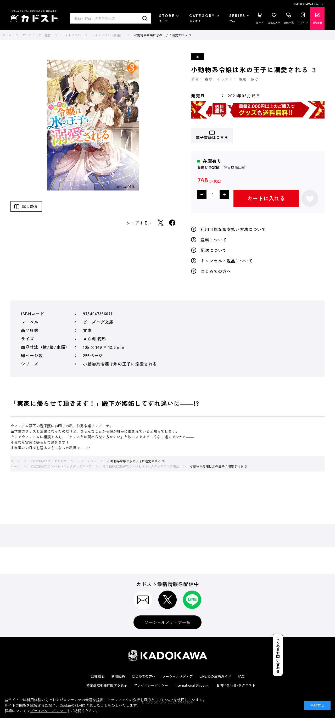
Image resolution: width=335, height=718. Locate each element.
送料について (213, 240)
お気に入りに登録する (310, 198)
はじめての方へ (215, 271)
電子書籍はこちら (212, 137)
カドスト (34, 16)
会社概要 (97, 676)
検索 (144, 18)
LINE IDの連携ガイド (215, 676)
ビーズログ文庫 (98, 322)
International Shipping (192, 685)
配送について (213, 250)
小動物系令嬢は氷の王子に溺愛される (120, 364)
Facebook (172, 223)
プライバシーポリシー (151, 685)
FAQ (241, 676)
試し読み (30, 206)
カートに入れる (266, 198)
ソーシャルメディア (177, 676)
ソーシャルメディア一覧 (167, 622)
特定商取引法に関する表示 (106, 685)
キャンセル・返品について (226, 260)
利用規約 (118, 676)
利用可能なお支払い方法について (233, 229)
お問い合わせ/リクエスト (235, 685)
